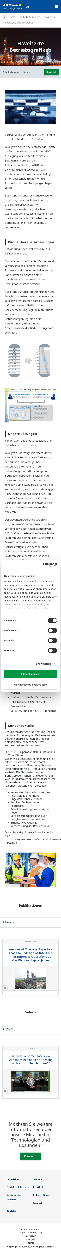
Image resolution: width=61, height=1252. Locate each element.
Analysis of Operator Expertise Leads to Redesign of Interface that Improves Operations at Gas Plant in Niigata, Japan (30, 954)
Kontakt (51, 72)
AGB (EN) (30, 1239)
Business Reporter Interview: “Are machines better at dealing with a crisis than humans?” (30, 1059)
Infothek (38, 1187)
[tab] (8, 922)
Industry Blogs (41, 1195)
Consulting (49, 16)
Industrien (12, 1179)
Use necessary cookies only (30, 684)
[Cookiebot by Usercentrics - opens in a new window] (43, 565)
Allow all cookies (30, 674)
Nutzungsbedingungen (30, 1229)
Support (37, 1202)
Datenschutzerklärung (30, 1232)
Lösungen (38, 1179)
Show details (43, 663)
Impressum (30, 1235)
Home (12, 16)
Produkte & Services (29, 16)
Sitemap (30, 1242)
